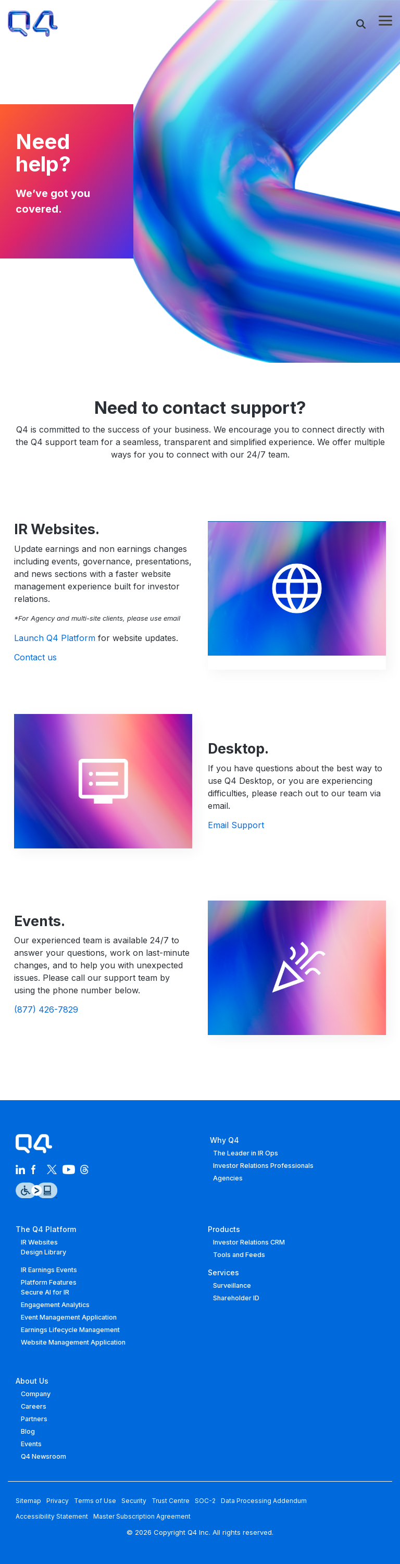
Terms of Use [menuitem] (95, 1501)
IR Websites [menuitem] (39, 1242)
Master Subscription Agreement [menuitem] (142, 1516)
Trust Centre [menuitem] (171, 1501)
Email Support (236, 825)
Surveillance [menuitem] (232, 1285)
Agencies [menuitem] (228, 1178)
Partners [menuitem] (34, 1419)
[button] (385, 20)
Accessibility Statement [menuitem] (52, 1516)
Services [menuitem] (223, 1272)
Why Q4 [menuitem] (223, 1140)
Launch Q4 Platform (54, 638)
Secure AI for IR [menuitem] (45, 1292)
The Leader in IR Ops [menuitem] (245, 1153)
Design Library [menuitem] (43, 1252)
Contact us (35, 657)
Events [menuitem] (31, 1444)
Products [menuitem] (224, 1229)
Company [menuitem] (36, 1394)
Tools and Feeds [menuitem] (239, 1255)
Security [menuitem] (133, 1501)
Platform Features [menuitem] (49, 1282)
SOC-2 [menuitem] (205, 1501)
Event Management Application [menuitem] (69, 1317)
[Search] (361, 24)
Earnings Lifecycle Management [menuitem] (70, 1330)
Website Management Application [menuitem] (73, 1342)
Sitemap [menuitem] (28, 1501)
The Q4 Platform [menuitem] (46, 1229)
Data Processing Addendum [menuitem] (264, 1501)
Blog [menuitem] (28, 1431)
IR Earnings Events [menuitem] (49, 1270)
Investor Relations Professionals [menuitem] (263, 1165)
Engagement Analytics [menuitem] (55, 1305)
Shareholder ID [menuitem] (236, 1298)
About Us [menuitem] (32, 1380)
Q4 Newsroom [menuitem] (43, 1456)
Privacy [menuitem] (57, 1501)
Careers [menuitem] (33, 1406)
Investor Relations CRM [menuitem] (249, 1242)
